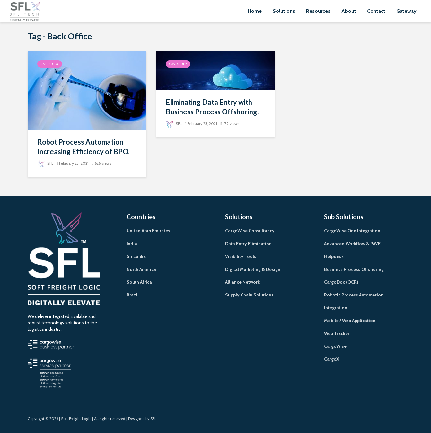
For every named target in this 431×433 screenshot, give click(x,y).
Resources (318, 11)
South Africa (139, 282)
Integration (335, 308)
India (132, 243)
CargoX (331, 359)
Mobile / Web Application (349, 320)
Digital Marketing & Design (252, 269)
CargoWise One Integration (352, 231)
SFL (45, 163)
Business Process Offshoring (354, 269)
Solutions (284, 11)
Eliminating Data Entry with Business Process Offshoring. (212, 107)
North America (141, 269)
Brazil (133, 295)
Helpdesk (334, 256)
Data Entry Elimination (248, 243)
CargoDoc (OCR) (341, 282)
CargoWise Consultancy (250, 231)
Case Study (49, 64)
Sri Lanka (136, 256)
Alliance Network (242, 282)
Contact (376, 11)
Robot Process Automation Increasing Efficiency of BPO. (83, 146)
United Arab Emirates (148, 231)
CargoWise (335, 346)
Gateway (406, 11)
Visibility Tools (240, 256)
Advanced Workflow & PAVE (352, 243)
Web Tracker (336, 333)
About (348, 11)
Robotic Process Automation (353, 295)
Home (255, 11)
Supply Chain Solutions (249, 295)
